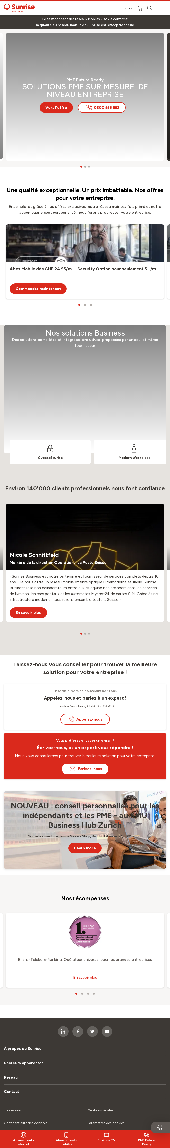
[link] (85, 25)
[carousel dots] (81, 167)
